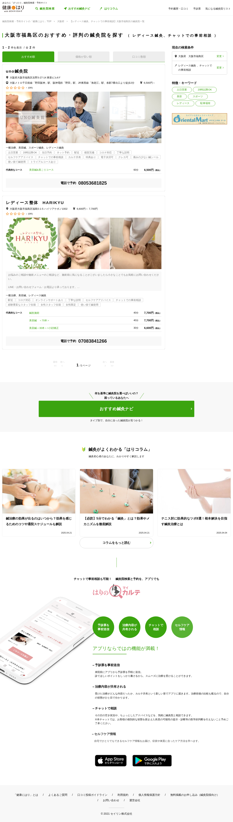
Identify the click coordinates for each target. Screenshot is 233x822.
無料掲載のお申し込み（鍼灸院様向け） (194, 794)
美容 (179, 96)
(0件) (30, 88)
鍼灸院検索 (47, 8)
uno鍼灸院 (17, 71)
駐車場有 (205, 103)
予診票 (197, 8)
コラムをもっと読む (116, 542)
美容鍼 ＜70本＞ (39, 320)
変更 (219, 56)
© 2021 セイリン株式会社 (116, 813)
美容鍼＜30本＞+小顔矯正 (44, 328)
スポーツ (198, 96)
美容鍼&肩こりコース (41, 170)
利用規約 (122, 794)
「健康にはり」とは (26, 794)
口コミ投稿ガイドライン (92, 794)
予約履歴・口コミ (178, 8)
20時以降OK (205, 89)
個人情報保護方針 (149, 794)
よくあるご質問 (57, 794)
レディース (183, 103)
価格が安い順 (83, 56)
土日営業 (182, 89)
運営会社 (134, 800)
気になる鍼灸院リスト (218, 8)
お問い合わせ (111, 800)
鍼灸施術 (34, 313)
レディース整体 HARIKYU (35, 202)
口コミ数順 (139, 56)
